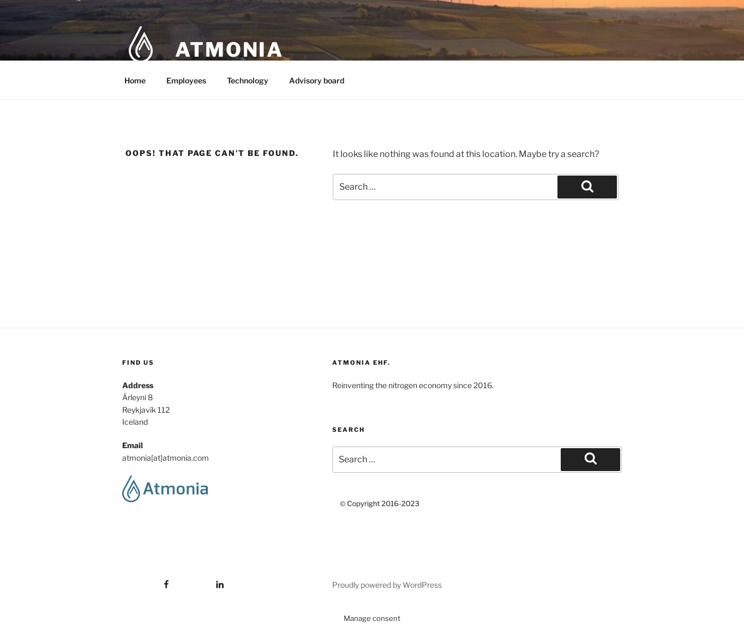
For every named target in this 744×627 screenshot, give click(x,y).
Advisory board (316, 80)
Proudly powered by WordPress (387, 584)
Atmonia (229, 50)
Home (135, 80)
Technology (247, 80)
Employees (186, 80)
